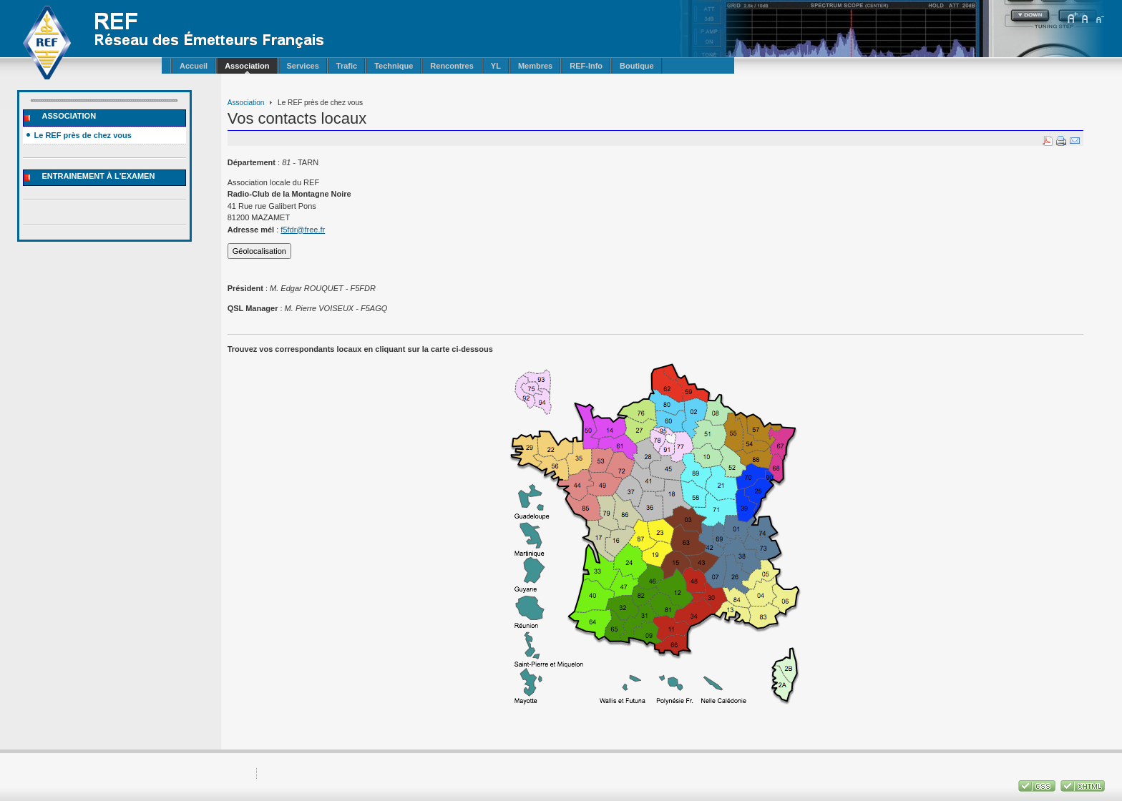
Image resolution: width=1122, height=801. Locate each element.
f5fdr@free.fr (302, 229)
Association (246, 103)
